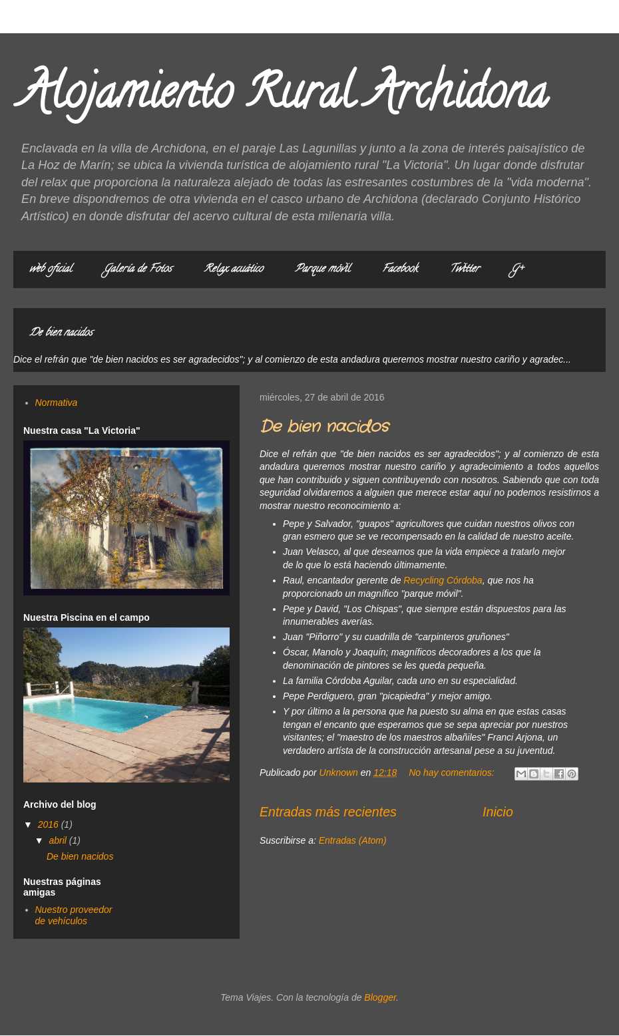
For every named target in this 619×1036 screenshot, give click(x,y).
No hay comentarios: (453, 772)
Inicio (498, 811)
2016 (49, 824)
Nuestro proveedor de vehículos (73, 915)
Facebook (399, 269)
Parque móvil (322, 269)
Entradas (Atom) (353, 840)
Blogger (380, 997)
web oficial (50, 269)
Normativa (56, 402)
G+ (517, 269)
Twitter (464, 269)
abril (59, 840)
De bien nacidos (61, 333)
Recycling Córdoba (442, 580)
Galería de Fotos (138, 269)
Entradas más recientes (328, 811)
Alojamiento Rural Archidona (283, 97)
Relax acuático (233, 269)
